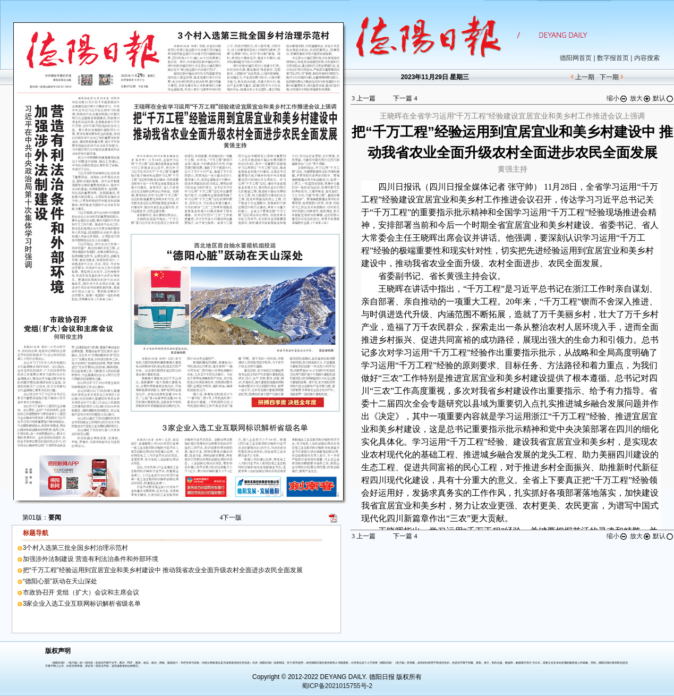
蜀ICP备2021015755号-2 (337, 686)
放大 (640, 98)
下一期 (609, 77)
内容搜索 (647, 58)
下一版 (230, 517)
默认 (663, 98)
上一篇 (364, 98)
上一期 (584, 77)
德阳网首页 (576, 58)
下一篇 (405, 98)
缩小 (617, 98)
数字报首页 (613, 58)
